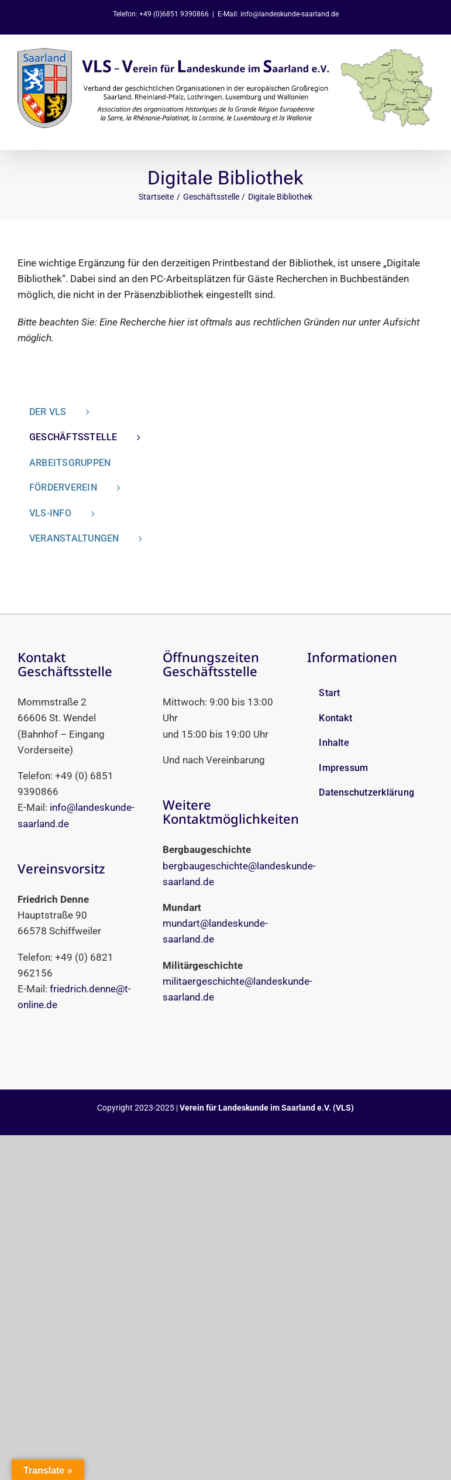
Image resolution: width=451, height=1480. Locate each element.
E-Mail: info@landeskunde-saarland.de (278, 14)
